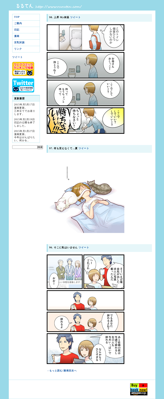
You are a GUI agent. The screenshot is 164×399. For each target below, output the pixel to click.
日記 (16, 29)
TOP (17, 17)
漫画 (16, 36)
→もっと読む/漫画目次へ (62, 370)
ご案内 (18, 23)
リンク (18, 49)
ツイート (17, 57)
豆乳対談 (19, 42)
